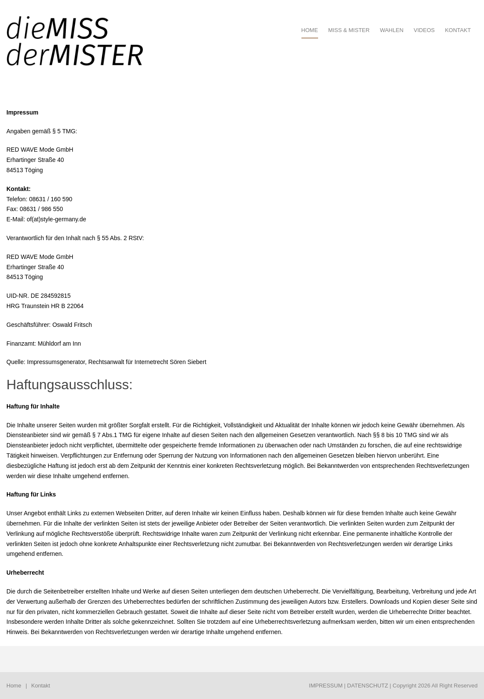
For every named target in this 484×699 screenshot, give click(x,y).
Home (13, 685)
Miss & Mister (349, 30)
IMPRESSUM (326, 685)
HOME (309, 30)
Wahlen (391, 30)
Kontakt (458, 30)
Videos (424, 30)
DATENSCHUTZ (367, 685)
